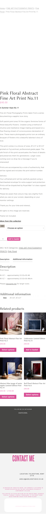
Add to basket (13, 249)
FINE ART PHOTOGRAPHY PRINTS (20, 10)
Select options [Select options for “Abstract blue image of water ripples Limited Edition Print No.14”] (8, 407)
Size (2, 236)
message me (11, 294)
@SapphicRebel (23, 423)
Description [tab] (4, 270)
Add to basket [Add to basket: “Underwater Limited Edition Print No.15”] (32, 360)
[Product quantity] (3, 249)
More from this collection (10, 231)
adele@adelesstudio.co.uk (31, 489)
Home (2, 10)
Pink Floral (12, 261)
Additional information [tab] (22, 269)
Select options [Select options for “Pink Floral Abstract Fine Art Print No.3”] (8, 360)
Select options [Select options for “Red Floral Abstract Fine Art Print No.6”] (32, 405)
